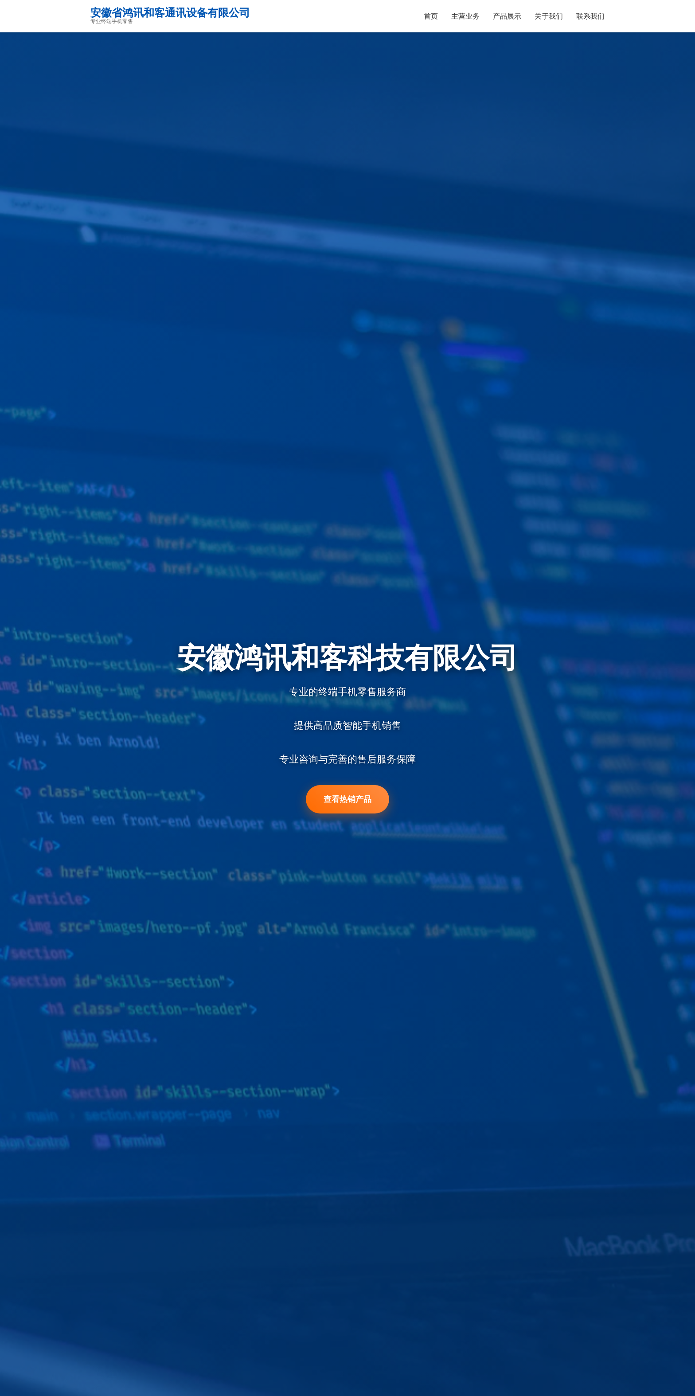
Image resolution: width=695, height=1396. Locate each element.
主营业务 (465, 16)
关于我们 (549, 16)
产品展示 (507, 16)
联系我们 (590, 16)
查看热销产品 (347, 799)
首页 (431, 16)
